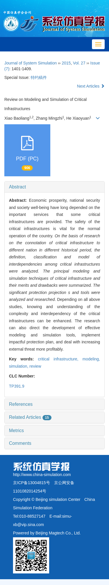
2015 (66, 63)
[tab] (54, 187)
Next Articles (91, 86)
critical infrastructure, (60, 359)
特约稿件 (39, 77)
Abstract (17, 186)
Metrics (16, 430)
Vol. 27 (79, 63)
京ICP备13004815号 (31, 482)
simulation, (19, 366)
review (35, 366)
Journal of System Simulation (30, 63)
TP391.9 (16, 386)
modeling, (91, 359)
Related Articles (30, 417)
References (21, 404)
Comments (20, 443)
